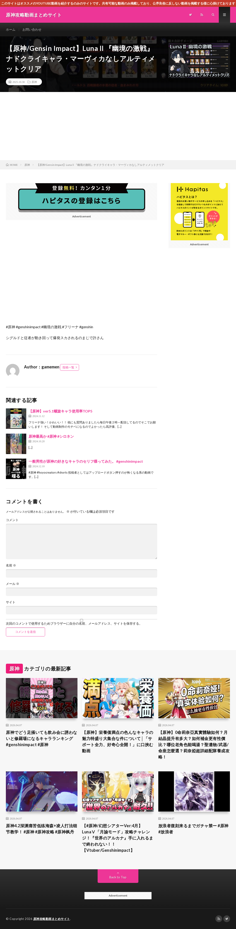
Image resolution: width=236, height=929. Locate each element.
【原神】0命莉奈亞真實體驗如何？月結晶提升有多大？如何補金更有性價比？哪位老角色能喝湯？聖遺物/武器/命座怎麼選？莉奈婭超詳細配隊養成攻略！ (194, 744)
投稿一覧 (68, 367)
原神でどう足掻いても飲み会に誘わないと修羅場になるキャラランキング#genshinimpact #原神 (41, 738)
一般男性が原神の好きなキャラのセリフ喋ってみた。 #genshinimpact (86, 461)
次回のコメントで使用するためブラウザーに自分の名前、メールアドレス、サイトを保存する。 (74, 623)
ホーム (10, 29)
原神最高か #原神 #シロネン (51, 436)
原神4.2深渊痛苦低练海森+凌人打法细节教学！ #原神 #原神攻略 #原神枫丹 (41, 828)
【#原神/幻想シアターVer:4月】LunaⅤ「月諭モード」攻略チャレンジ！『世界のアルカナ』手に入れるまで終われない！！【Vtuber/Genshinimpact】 (117, 838)
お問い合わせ (31, 29)
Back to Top (117, 877)
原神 (34, 81)
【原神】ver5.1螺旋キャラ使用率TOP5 (60, 411)
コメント (12, 520)
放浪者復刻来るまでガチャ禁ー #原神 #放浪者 (193, 828)
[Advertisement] (118, 126)
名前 (11, 565)
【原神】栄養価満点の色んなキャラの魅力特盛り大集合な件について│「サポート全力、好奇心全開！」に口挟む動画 (117, 741)
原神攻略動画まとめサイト (51, 919)
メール (12, 583)
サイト (10, 602)
